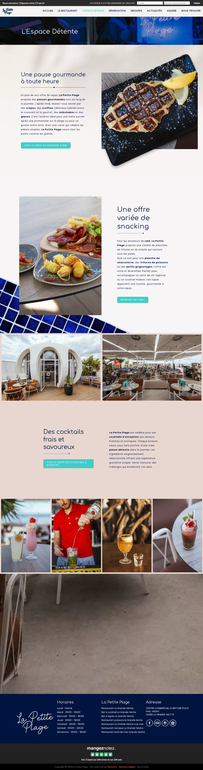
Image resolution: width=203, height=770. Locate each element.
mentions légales (127, 766)
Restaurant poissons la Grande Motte (122, 720)
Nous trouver (191, 11)
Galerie (172, 11)
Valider (196, 3)
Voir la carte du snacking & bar (45, 145)
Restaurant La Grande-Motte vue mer (123, 724)
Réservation (117, 11)
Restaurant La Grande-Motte (118, 708)
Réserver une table (133, 299)
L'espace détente (93, 11)
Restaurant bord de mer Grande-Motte (123, 732)
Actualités (154, 11)
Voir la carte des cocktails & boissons (67, 464)
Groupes (136, 11)
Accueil (48, 11)
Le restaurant (67, 11)
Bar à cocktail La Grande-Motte (119, 712)
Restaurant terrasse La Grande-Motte (122, 728)
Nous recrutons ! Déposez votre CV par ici (23, 3)
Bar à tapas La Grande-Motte (118, 716)
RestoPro (112, 766)
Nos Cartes (143, 766)
